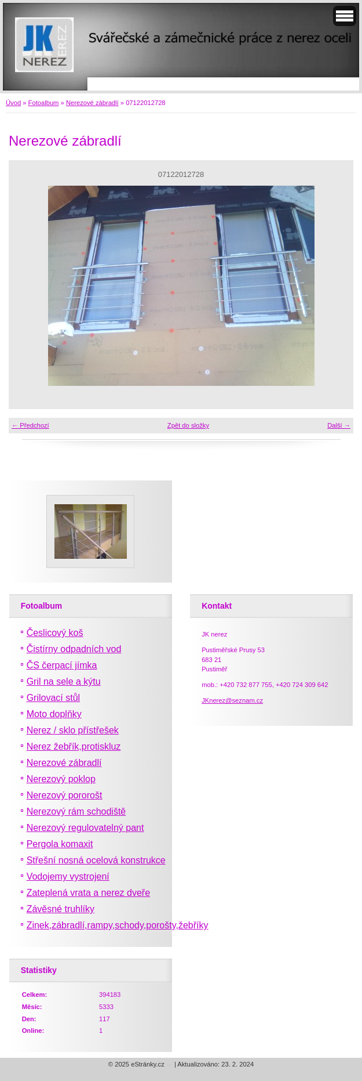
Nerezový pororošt (65, 795)
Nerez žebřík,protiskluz (74, 746)
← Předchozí (30, 425)
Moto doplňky (54, 714)
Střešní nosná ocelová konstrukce (96, 860)
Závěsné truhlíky (60, 909)
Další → (338, 425)
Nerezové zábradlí (92, 102)
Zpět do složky (188, 425)
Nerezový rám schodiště (76, 811)
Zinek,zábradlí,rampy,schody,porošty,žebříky (118, 925)
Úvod (13, 102)
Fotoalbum (43, 102)
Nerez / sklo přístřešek (73, 730)
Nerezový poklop (61, 779)
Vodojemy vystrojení (68, 876)
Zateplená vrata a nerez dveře (88, 893)
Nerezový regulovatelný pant (85, 828)
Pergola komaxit (60, 844)
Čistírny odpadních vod (74, 649)
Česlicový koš (55, 633)
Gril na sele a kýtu (64, 681)
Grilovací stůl (53, 698)
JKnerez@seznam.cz (232, 700)
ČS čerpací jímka (62, 665)
